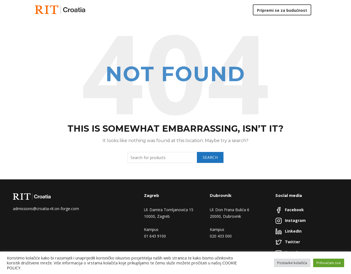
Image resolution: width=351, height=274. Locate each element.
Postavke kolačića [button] (292, 262)
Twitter (292, 241)
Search (210, 157)
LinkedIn (293, 231)
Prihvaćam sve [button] (328, 262)
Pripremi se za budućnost (282, 10)
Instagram (295, 220)
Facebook (294, 209)
